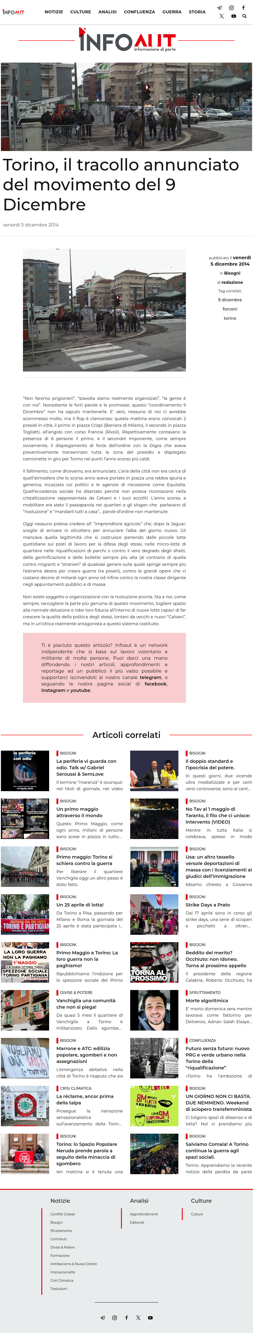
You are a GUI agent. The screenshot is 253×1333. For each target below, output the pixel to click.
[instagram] (231, 8)
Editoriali (137, 1222)
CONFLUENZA (139, 12)
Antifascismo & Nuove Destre (74, 1264)
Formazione (60, 1256)
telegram (150, 677)
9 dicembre (230, 299)
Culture (197, 1214)
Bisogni (232, 273)
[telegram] (219, 8)
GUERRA (172, 12)
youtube (80, 690)
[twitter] (222, 16)
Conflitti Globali (63, 1214)
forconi (230, 309)
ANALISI (107, 12)
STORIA (197, 12)
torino (230, 318)
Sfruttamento (205, 992)
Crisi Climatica (76, 1088)
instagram (53, 690)
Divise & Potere (76, 992)
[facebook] (243, 8)
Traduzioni (59, 1289)
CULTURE (80, 12)
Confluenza (202, 1040)
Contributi (59, 1239)
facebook (155, 684)
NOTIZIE (54, 12)
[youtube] (234, 16)
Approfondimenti (144, 1214)
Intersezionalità (63, 1272)
